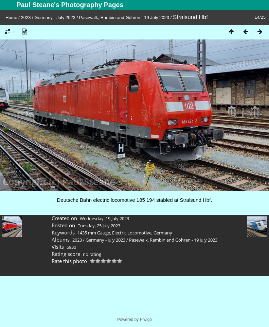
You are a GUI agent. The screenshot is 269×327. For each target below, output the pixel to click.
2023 (26, 17)
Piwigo (146, 319)
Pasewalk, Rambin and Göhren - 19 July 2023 (124, 17)
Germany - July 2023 (54, 17)
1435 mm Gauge (93, 233)
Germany (163, 233)
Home (11, 17)
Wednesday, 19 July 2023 (104, 218)
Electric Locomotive (131, 233)
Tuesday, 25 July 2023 (99, 226)
